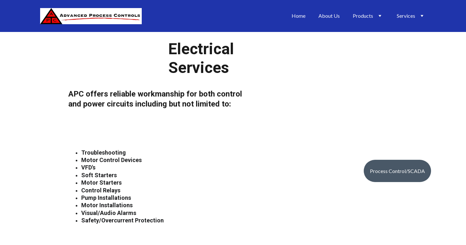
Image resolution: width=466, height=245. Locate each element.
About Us (329, 16)
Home (298, 16)
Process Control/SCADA (397, 171)
